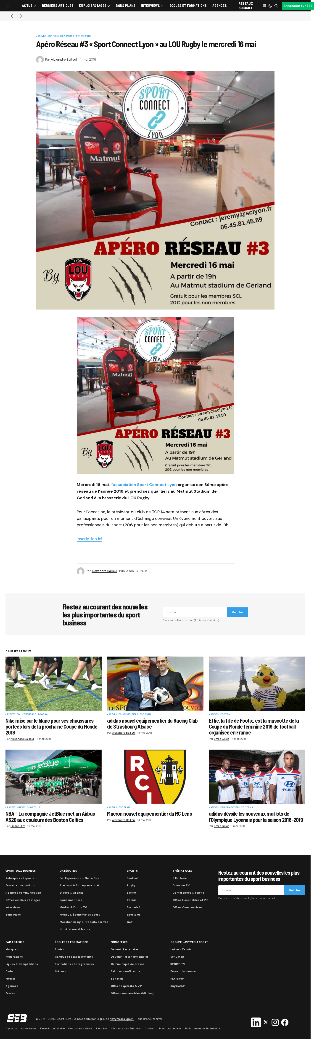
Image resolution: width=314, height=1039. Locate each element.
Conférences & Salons (188, 893)
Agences (11, 986)
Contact (150, 1028)
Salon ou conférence (125, 971)
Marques (11, 949)
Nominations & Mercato (76, 929)
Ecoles (10, 993)
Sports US (33, 808)
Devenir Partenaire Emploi (129, 957)
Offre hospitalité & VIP (126, 986)
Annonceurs (29, 1028)
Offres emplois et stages (22, 900)
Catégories (68, 871)
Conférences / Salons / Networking (69, 36)
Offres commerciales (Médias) (132, 993)
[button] (8, 5)
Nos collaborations (80, 1028)
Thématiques (182, 871)
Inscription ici (89, 539)
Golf (129, 922)
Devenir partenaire (52, 1028)
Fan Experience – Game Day (79, 878)
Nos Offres (119, 942)
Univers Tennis (180, 949)
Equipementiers (26, 714)
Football (44, 714)
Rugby (131, 885)
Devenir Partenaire (124, 949)
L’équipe (101, 1028)
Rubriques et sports (19, 878)
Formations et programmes (74, 964)
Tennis (131, 900)
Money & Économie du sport (80, 914)
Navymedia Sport (122, 1019)
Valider (237, 612)
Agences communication (23, 893)
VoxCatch (177, 957)
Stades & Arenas (71, 893)
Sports (132, 871)
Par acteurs (14, 942)
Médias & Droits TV (73, 907)
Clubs (9, 971)
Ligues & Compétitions (21, 964)
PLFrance (177, 978)
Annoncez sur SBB (298, 6)
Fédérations (14, 957)
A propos (11, 1028)
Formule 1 (133, 907)
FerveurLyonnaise (183, 971)
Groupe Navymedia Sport (189, 942)
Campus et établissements (74, 957)
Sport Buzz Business (20, 871)
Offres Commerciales (188, 907)
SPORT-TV (177, 964)
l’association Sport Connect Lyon (144, 484)
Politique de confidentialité (202, 1028)
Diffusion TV (181, 885)
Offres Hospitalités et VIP (190, 900)
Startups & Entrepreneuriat (79, 885)
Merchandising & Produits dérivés (84, 922)
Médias (10, 978)
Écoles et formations (20, 885)
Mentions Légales (170, 1028)
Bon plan (117, 978)
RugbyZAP (177, 986)
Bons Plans (13, 914)
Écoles (59, 949)
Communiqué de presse (128, 964)
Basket (11, 808)
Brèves (42, 36)
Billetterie (180, 878)
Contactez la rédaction (126, 1028)
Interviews (13, 907)
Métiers (60, 971)
